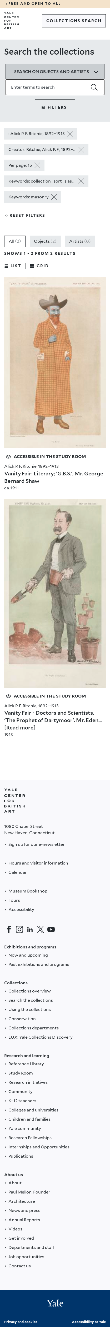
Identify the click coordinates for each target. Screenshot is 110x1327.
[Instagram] (19, 929)
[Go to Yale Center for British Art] (11, 20)
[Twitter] (40, 929)
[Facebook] (9, 929)
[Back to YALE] (14, 801)
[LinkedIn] (30, 929)
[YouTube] (51, 929)
